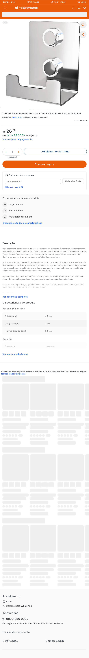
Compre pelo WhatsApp (19, 606)
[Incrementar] (18, 151)
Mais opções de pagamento (17, 139)
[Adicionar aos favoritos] (83, 24)
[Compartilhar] (83, 34)
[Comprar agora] (44, 164)
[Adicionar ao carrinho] (55, 151)
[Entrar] (73, 8)
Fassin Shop (17, 117)
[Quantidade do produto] (12, 152)
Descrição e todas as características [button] (22, 223)
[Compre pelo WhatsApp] (33, 2)
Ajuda (9, 601)
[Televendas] (58, 2)
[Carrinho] (84, 8)
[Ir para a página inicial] (26, 8)
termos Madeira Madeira (13, 374)
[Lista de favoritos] (79, 8)
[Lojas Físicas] (82, 2)
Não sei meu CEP (14, 187)
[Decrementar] (6, 151)
